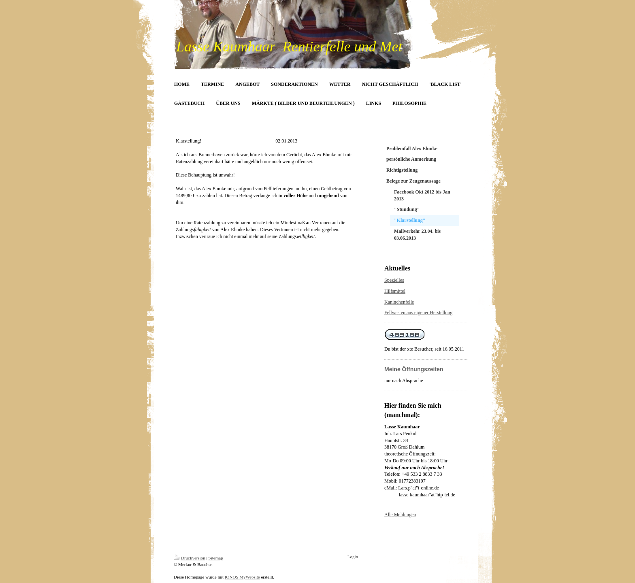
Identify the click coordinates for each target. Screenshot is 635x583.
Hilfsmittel (394, 291)
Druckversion (189, 557)
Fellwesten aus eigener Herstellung (418, 312)
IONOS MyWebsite (242, 576)
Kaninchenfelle (399, 302)
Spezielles (394, 280)
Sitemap (216, 557)
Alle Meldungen (400, 514)
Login (352, 556)
